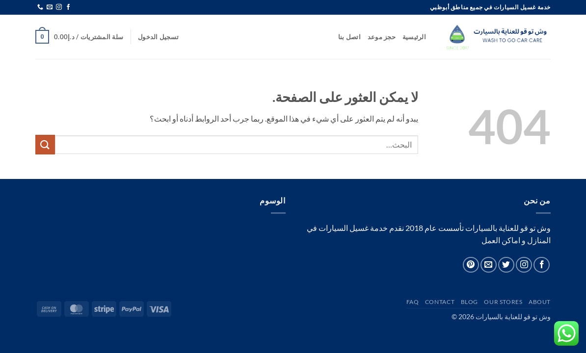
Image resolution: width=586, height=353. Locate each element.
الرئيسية (414, 37)
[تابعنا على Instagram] (59, 7)
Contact (439, 301)
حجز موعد (382, 37)
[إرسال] (45, 144)
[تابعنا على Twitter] (506, 265)
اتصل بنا (349, 37)
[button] (158, 37)
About (540, 301)
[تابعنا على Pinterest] (471, 265)
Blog (469, 301)
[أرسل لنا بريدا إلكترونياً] (50, 7)
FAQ (412, 301)
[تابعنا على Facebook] (68, 7)
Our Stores (503, 301)
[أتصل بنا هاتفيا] (40, 7)
